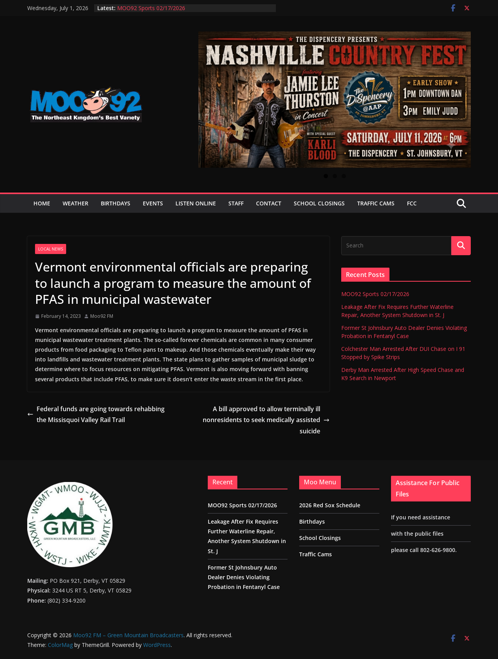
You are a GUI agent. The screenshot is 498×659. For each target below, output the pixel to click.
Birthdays (115, 203)
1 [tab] (326, 176)
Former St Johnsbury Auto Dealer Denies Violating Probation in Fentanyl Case (244, 577)
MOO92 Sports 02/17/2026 (151, 8)
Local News (50, 249)
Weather (75, 203)
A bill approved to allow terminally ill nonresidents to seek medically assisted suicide (266, 420)
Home (41, 203)
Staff (236, 203)
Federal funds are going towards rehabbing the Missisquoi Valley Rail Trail (96, 414)
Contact (268, 203)
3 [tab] (344, 176)
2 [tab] (335, 176)
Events (153, 203)
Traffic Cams (376, 203)
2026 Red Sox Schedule (329, 505)
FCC (412, 203)
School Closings (319, 203)
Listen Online (195, 203)
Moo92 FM (101, 316)
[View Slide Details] (334, 100)
